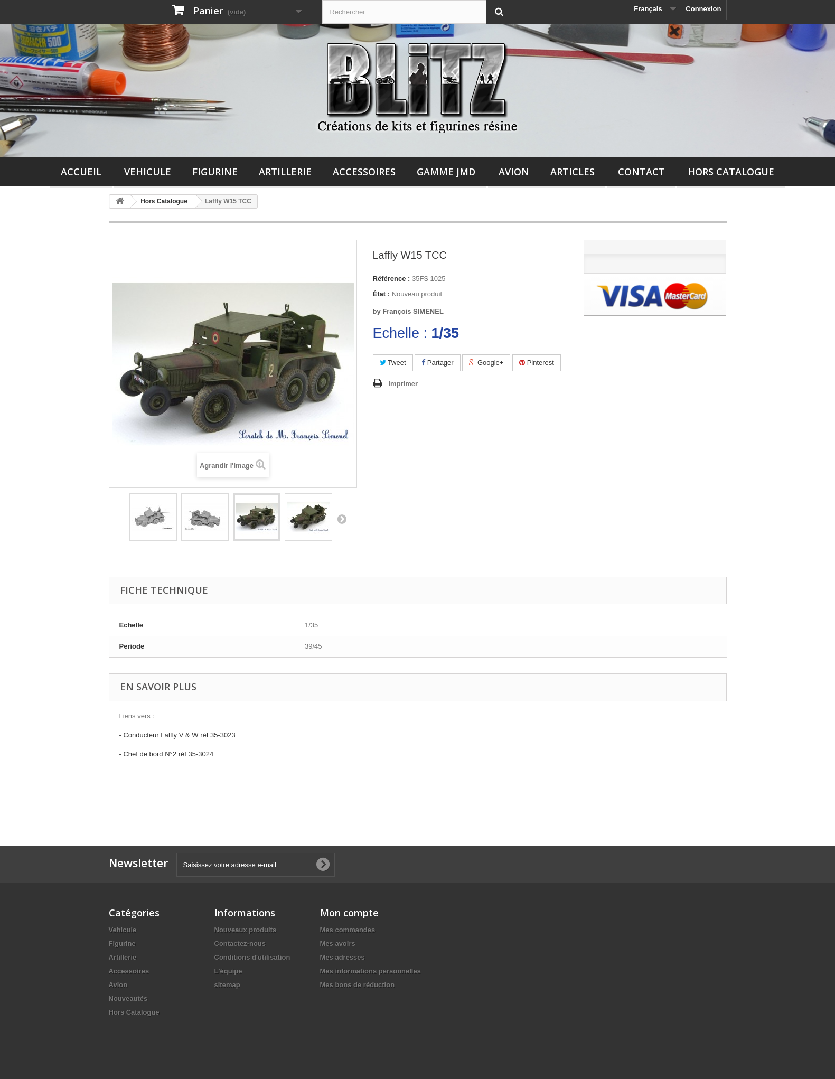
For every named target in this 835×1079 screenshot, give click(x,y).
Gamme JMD (446, 171)
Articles (572, 171)
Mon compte (349, 912)
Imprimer (403, 384)
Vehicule (147, 171)
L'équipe (228, 971)
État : (381, 294)
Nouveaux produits (245, 930)
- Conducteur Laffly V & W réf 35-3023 (177, 735)
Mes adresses (342, 957)
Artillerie (285, 171)
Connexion (703, 9)
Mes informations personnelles (370, 971)
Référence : (391, 279)
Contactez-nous (240, 943)
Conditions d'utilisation (252, 957)
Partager (437, 363)
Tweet (393, 363)
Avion (514, 171)
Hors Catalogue (731, 171)
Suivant (341, 518)
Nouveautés (128, 998)
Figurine (215, 171)
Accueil (81, 171)
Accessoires (364, 171)
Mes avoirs (337, 943)
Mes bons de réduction (357, 985)
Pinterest (536, 363)
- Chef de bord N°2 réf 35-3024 (166, 754)
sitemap (227, 985)
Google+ (486, 363)
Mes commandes (348, 930)
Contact (641, 171)
